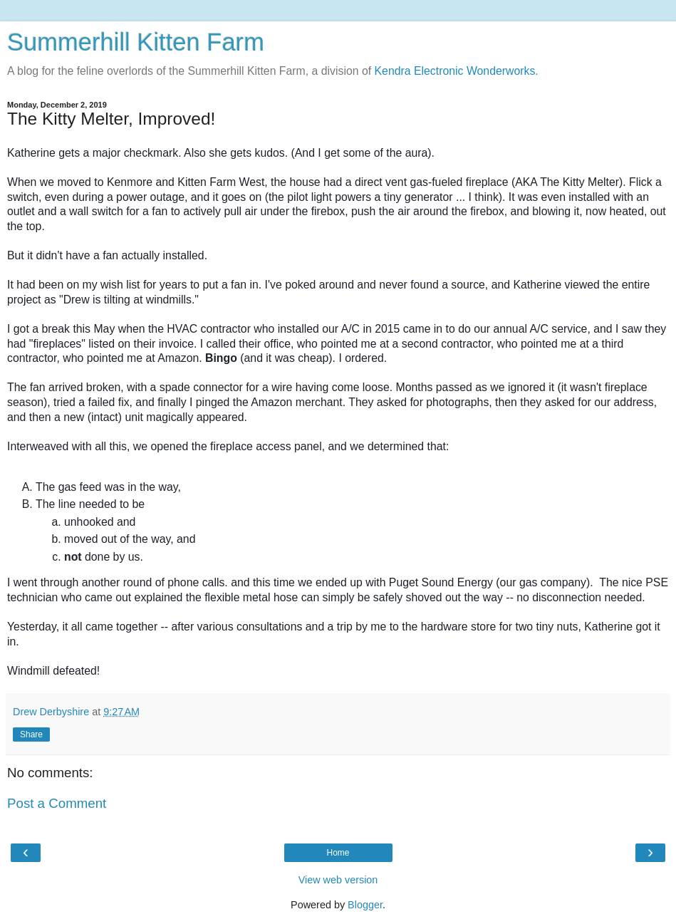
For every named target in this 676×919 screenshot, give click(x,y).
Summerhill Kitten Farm (135, 42)
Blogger (365, 904)
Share (31, 734)
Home (337, 853)
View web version (338, 880)
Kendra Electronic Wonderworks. (457, 71)
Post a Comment (56, 803)
